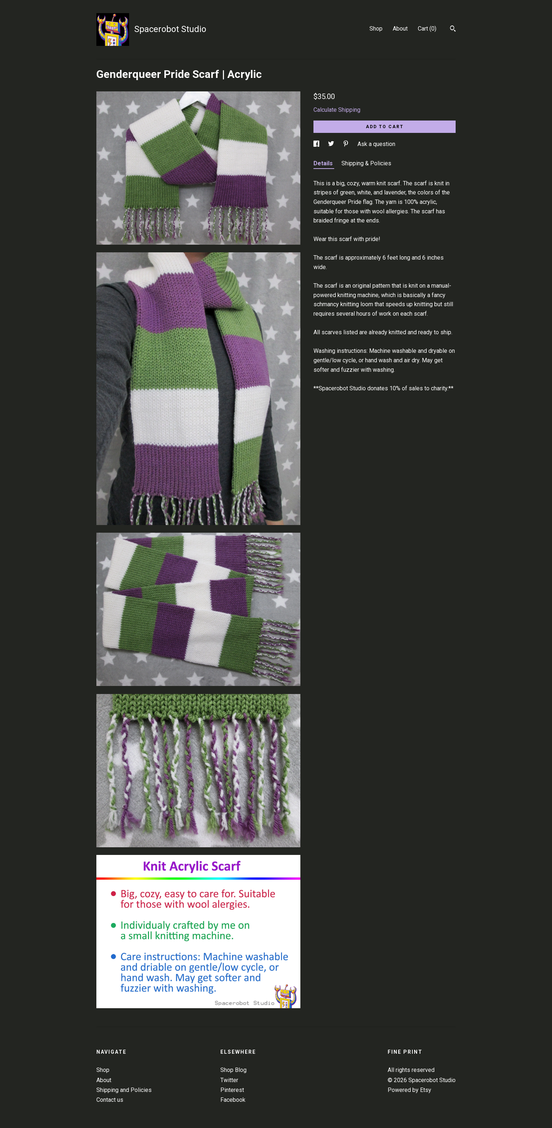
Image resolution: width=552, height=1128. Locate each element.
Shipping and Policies (124, 1089)
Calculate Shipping (336, 109)
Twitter (229, 1080)
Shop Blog (233, 1069)
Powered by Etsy (409, 1089)
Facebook (232, 1099)
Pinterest (232, 1089)
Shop (376, 28)
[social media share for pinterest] (346, 144)
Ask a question (376, 144)
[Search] (453, 29)
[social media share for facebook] (317, 144)
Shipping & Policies (366, 163)
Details (323, 163)
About (400, 28)
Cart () (427, 28)
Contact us (109, 1099)
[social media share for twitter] (332, 144)
